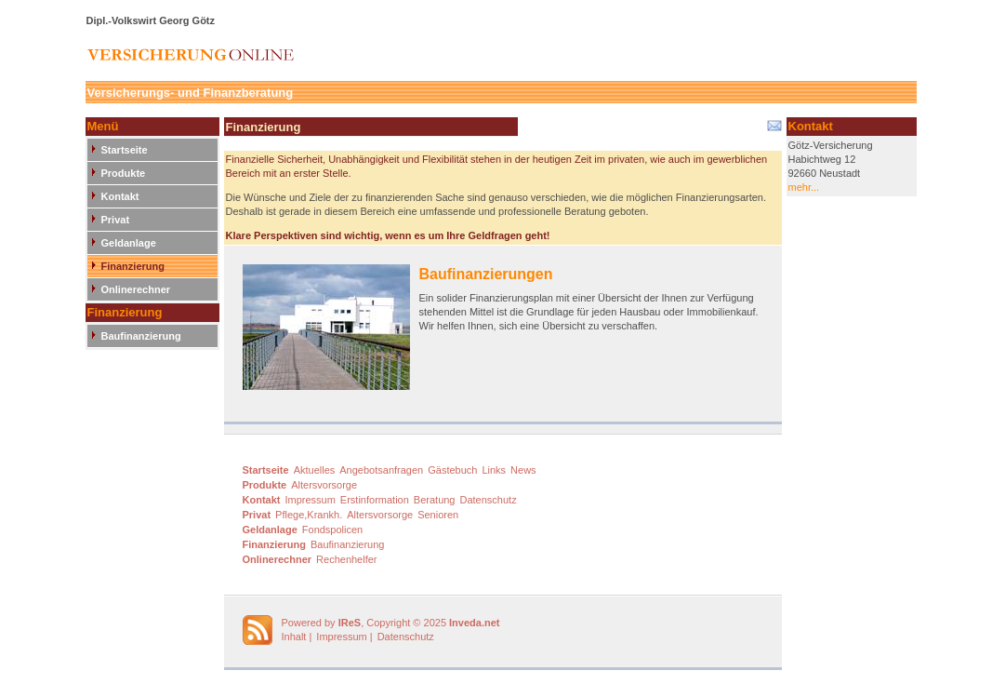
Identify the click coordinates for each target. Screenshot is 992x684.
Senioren (437, 514)
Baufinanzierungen (486, 274)
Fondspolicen (332, 529)
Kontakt (120, 196)
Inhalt (294, 636)
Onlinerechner (136, 289)
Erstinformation (374, 499)
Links (494, 470)
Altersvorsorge (324, 484)
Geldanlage (128, 242)
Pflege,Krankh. (308, 514)
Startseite (124, 149)
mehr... (804, 187)
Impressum (309, 499)
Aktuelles (315, 470)
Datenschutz (488, 499)
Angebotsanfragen (381, 470)
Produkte (123, 173)
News (523, 470)
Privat (115, 219)
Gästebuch (452, 470)
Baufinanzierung (141, 336)
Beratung (435, 499)
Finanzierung (133, 266)
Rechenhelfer (346, 559)
